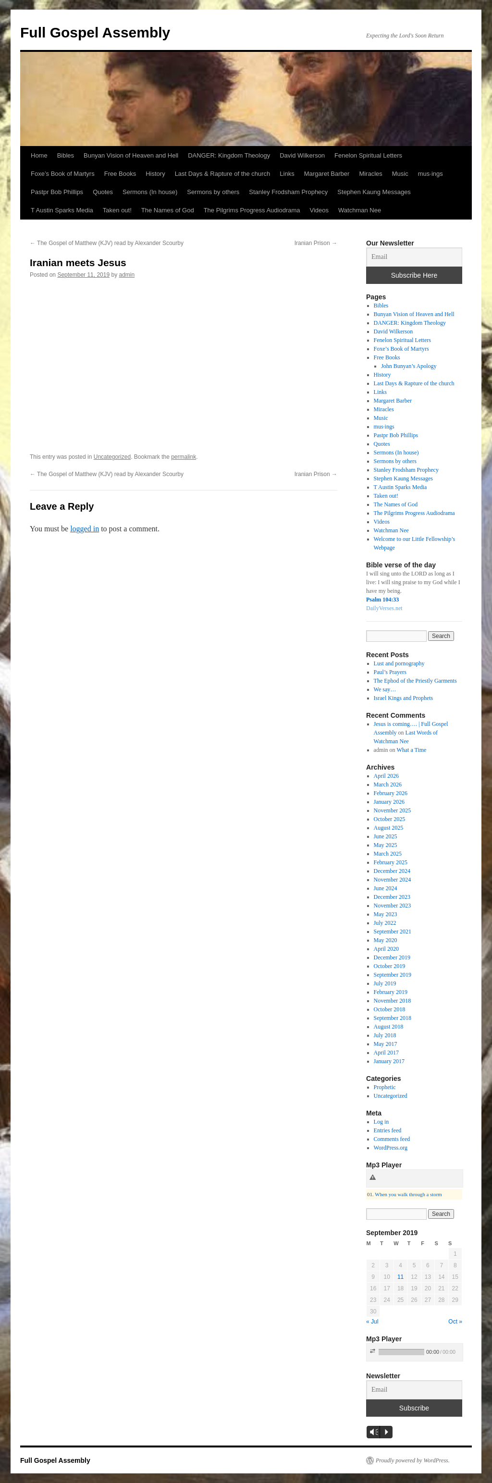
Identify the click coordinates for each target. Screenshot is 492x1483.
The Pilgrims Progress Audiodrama (252, 210)
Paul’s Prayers (390, 672)
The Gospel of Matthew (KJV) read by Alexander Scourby (107, 243)
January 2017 (389, 1061)
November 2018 (392, 1000)
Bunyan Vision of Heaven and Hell (131, 155)
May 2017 (385, 1044)
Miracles (370, 173)
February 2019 (390, 992)
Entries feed (388, 1130)
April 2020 (386, 948)
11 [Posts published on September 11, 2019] (400, 1277)
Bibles (65, 155)
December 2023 (392, 897)
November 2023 (392, 905)
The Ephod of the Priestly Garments (415, 680)
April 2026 (386, 775)
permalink (183, 456)
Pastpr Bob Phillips (57, 192)
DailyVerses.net (384, 608)
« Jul (372, 1321)
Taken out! (117, 210)
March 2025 (388, 853)
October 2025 (390, 819)
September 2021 (392, 931)
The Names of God (167, 210)
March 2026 (388, 784)
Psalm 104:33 (382, 599)
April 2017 (386, 1052)
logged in (84, 529)
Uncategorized (112, 456)
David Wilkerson (302, 155)
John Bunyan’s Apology (408, 366)
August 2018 (389, 1026)
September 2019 (392, 974)
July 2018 (385, 1035)
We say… (385, 689)
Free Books (120, 173)
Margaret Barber (327, 173)
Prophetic (385, 1087)
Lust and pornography (399, 663)
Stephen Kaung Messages (374, 192)
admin (127, 274)
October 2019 (390, 966)
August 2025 (389, 827)
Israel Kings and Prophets (403, 698)
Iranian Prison (316, 243)
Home (39, 155)
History (155, 173)
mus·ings (430, 173)
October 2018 (390, 1009)
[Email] (414, 257)
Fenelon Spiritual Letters (368, 155)
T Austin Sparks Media (62, 210)
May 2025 (385, 845)
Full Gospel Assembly (95, 32)
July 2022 (385, 922)
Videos (319, 210)
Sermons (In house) (150, 192)
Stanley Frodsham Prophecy (288, 192)
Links (287, 173)
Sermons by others (213, 192)
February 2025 (390, 862)
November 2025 (392, 810)
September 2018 (392, 1018)
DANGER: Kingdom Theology (229, 155)
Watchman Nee (359, 210)
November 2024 (392, 879)
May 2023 (385, 914)
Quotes (103, 192)
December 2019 (392, 957)
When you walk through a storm (408, 1194)
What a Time (411, 750)
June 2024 (385, 888)
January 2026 (389, 801)
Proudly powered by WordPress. (413, 1460)
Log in (381, 1121)
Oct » (455, 1321)
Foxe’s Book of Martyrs (63, 173)
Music (400, 173)
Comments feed (392, 1139)
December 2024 (392, 871)
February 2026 (390, 793)
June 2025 (385, 836)
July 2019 (385, 983)
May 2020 (385, 940)
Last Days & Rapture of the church (223, 173)
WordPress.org (390, 1147)
